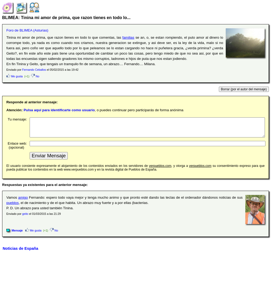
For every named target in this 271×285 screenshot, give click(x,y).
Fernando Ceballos (34, 69)
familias (128, 37)
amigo (23, 201)
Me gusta (14, 76)
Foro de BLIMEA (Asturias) (27, 30)
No (35, 76)
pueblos (12, 207)
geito (25, 217)
